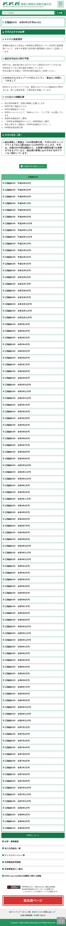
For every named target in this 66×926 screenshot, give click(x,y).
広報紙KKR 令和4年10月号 (18, 546)
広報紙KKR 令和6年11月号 (18, 714)
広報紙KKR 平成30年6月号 (18, 196)
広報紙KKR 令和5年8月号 (17, 613)
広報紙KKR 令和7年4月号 (17, 747)
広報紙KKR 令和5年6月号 (17, 600)
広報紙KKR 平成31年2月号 (18, 250)
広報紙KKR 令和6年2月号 (17, 653)
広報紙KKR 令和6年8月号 (17, 694)
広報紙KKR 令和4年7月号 (17, 526)
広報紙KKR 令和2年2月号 (17, 331)
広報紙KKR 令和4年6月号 (17, 519)
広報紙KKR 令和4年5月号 (17, 512)
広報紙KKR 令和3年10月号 (18, 465)
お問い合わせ (40, 915)
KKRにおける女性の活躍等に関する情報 (23, 876)
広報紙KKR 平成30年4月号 (18, 183)
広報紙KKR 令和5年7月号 (17, 606)
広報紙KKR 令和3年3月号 (17, 418)
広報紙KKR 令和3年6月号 (17, 438)
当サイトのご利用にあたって (44, 912)
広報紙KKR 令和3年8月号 (17, 452)
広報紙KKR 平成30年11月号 (18, 230)
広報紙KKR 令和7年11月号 (18, 794)
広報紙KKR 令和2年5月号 (17, 351)
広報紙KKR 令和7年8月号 (17, 774)
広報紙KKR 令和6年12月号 (18, 720)
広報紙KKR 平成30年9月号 (18, 217)
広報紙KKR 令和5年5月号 (17, 593)
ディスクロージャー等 (15, 855)
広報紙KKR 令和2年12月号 (18, 398)
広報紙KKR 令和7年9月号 (17, 781)
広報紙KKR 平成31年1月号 (18, 243)
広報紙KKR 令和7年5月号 (17, 754)
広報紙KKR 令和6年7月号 (17, 687)
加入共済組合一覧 (13, 848)
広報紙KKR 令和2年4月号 (17, 344)
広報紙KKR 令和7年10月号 (18, 788)
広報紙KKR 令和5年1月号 (17, 566)
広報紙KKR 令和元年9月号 (18, 297)
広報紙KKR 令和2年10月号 (18, 385)
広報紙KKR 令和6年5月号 (17, 673)
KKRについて (33, 835)
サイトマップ (16, 912)
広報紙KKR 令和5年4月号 (17, 586)
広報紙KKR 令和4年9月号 (17, 539)
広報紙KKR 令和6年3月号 (17, 660)
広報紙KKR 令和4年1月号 (17, 485)
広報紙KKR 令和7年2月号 (17, 734)
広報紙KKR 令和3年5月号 (17, 432)
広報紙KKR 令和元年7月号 (18, 284)
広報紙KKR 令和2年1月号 (17, 324)
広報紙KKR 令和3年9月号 (17, 458)
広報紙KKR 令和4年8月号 (17, 532)
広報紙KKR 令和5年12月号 (18, 640)
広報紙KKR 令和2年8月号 (17, 371)
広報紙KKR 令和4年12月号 (18, 559)
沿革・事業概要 (12, 841)
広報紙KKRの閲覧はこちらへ (34, 166)
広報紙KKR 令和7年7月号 (17, 767)
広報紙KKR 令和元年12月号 (18, 317)
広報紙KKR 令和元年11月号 (18, 311)
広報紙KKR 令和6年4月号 (17, 667)
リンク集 (27, 912)
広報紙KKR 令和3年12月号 (18, 479)
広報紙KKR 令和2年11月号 (18, 391)
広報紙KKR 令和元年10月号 (18, 304)
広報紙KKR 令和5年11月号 (18, 633)
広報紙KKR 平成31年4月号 (18, 264)
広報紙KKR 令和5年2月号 (17, 573)
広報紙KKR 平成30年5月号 (18, 190)
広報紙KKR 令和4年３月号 (18, 499)
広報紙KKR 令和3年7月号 (17, 445)
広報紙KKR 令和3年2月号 (17, 411)
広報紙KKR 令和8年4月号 (17, 828)
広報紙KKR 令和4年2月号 (17, 492)
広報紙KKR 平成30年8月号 (18, 210)
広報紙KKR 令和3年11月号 (18, 472)
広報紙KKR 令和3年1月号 (17, 405)
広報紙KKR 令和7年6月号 (17, 761)
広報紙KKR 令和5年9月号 (17, 620)
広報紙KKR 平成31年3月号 (18, 257)
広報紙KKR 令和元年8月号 (18, 291)
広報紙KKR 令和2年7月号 (17, 364)
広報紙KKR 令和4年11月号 (18, 553)
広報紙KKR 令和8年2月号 (17, 814)
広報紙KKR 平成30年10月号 (18, 223)
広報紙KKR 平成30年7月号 (18, 203)
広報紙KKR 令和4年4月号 (17, 505)
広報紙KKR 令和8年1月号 (17, 808)
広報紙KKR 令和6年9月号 (17, 700)
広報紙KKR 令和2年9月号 (17, 378)
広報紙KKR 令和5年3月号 (17, 579)
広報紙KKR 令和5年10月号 (18, 626)
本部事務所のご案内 (14, 869)
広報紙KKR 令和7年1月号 (17, 727)
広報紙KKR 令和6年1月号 (17, 647)
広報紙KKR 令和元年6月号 (18, 277)
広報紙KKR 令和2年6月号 (17, 358)
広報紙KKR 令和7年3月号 (17, 741)
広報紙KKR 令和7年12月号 (18, 801)
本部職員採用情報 (13, 862)
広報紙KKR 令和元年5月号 (18, 270)
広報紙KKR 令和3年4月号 (17, 425)
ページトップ (60, 921)
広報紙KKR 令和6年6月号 (17, 680)
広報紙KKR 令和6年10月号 (18, 707)
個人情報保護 (27, 915)
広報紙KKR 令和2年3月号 (17, 338)
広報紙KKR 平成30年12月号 (18, 237)
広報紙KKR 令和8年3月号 (17, 821)
